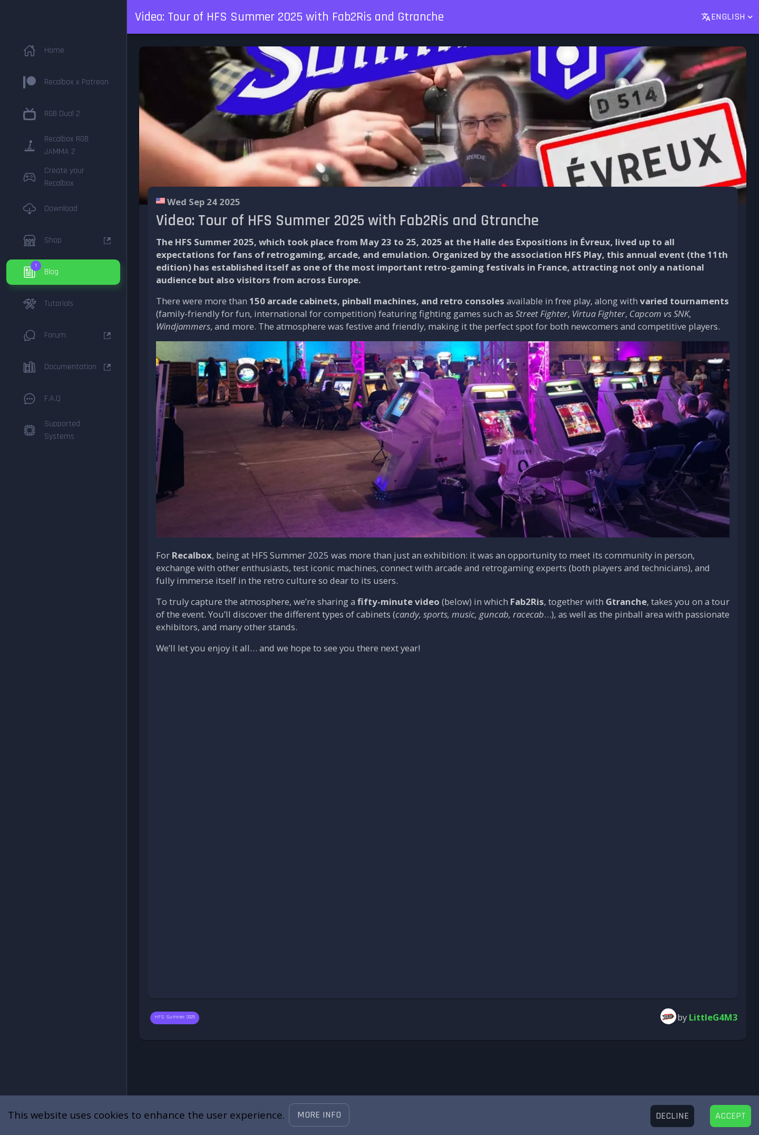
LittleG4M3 (713, 1017)
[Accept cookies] (730, 1116)
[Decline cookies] (672, 1116)
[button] (319, 1115)
